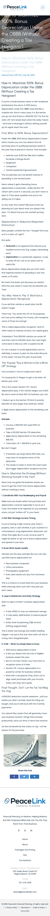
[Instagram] (25, 830)
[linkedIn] (31, 830)
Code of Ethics (39, 907)
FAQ (25, 855)
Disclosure (25, 907)
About (25, 844)
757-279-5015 (25, 882)
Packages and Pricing (25, 850)
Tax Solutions (25, 860)
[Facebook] (19, 830)
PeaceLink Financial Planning (20, 904)
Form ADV (25, 911)
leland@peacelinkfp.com (25, 892)
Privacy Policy (11, 907)
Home (25, 839)
